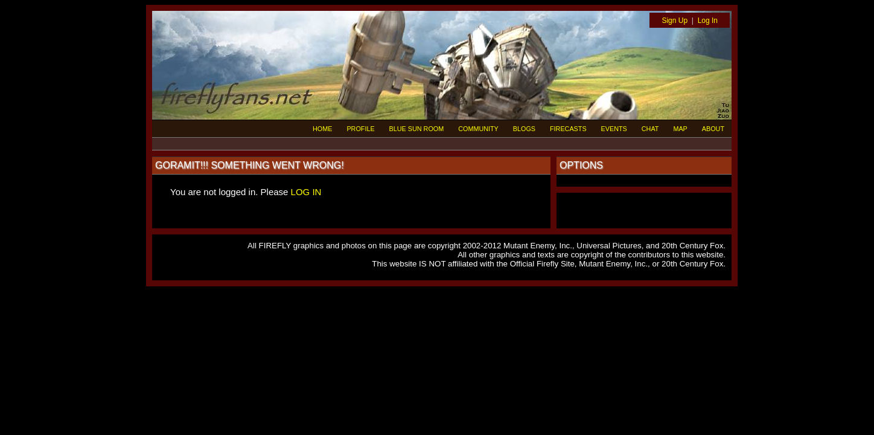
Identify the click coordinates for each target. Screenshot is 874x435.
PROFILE (360, 128)
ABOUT (713, 128)
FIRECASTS (568, 128)
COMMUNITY (478, 128)
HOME (322, 128)
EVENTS (614, 128)
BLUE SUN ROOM (416, 128)
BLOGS (524, 128)
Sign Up (674, 20)
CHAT (650, 128)
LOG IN (306, 192)
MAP (680, 128)
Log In (708, 20)
